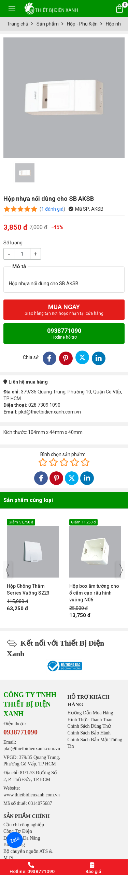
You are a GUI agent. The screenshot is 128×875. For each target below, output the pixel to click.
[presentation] (7, 570)
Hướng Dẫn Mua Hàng (90, 712)
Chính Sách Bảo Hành (89, 732)
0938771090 (64, 333)
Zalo (15, 840)
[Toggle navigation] (11, 8)
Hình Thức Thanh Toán (90, 719)
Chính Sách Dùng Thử (89, 726)
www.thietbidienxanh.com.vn (31, 794)
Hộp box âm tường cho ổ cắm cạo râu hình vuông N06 (94, 592)
